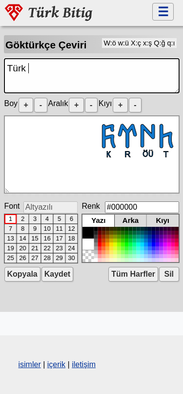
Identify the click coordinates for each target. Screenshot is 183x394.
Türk (92, 75)
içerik (56, 364)
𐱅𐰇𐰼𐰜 (92, 154)
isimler (30, 364)
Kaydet (57, 274)
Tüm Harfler (133, 274)
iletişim (84, 364)
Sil (169, 274)
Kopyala (22, 274)
